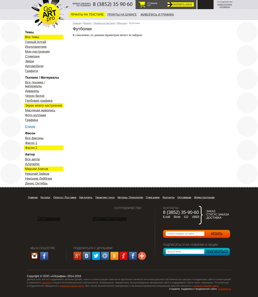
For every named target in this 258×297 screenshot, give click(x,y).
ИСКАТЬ (216, 233)
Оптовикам (184, 197)
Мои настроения (37, 51)
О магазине (153, 197)
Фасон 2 (31, 148)
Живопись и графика (157, 14)
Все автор (32, 159)
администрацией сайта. (206, 285)
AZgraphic (32, 164)
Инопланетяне (36, 47)
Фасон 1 (31, 143)
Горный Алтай (35, 42)
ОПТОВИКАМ (225, 7)
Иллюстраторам (204, 197)
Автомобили (34, 66)
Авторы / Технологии (130, 197)
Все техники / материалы (35, 84)
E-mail (166, 216)
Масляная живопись (40, 110)
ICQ (186, 216)
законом (46, 282)
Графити (31, 71)
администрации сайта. (72, 285)
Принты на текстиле (87, 14)
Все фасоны (34, 138)
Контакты (169, 197)
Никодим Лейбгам (38, 178)
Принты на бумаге (122, 14)
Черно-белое (34, 96)
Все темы (32, 37)
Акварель (32, 91)
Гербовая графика (38, 100)
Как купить (85, 197)
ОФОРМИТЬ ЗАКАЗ (182, 4)
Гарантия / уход (104, 197)
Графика (31, 120)
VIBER (195, 216)
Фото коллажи (35, 115)
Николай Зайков (37, 174)
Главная (77, 23)
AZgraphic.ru (224, 289)
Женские (122, 23)
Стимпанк (32, 56)
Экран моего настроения (43, 105)
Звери (29, 61)
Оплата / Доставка (64, 197)
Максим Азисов (36, 169)
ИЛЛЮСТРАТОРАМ (225, 4)
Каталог (87, 23)
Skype (177, 216)
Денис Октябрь (36, 183)
